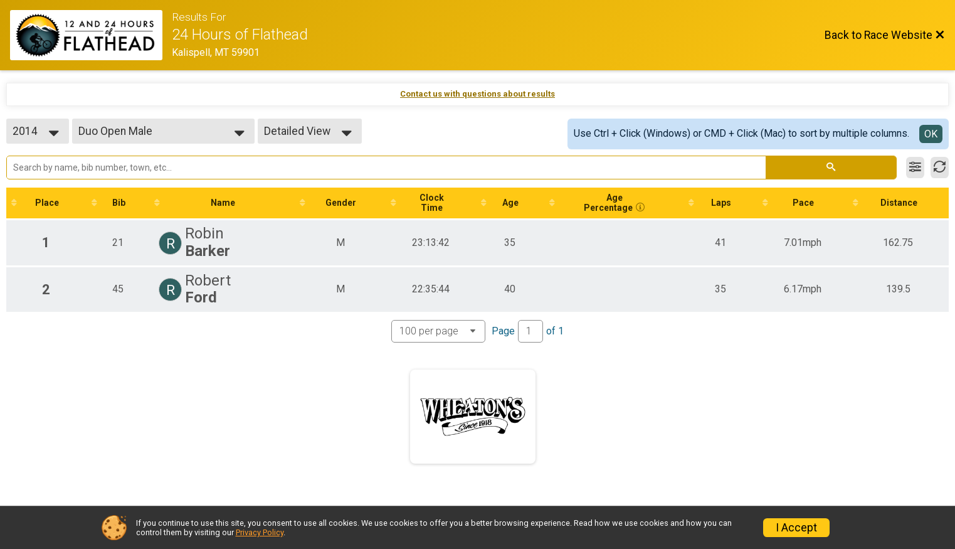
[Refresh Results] (940, 167)
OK (930, 134)
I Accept (796, 527)
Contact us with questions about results (477, 94)
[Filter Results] (915, 167)
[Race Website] (91, 35)
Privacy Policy (259, 532)
